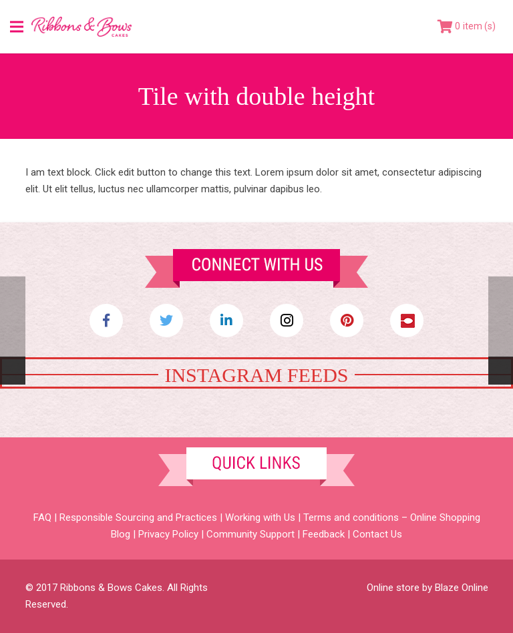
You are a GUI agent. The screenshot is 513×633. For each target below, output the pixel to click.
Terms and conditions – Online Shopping (391, 517)
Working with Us (260, 517)
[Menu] (16, 26)
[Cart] (466, 26)
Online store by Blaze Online (427, 588)
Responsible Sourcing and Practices (138, 517)
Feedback (324, 534)
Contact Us (377, 534)
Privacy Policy (168, 534)
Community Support (250, 534)
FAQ (42, 517)
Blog (120, 534)
